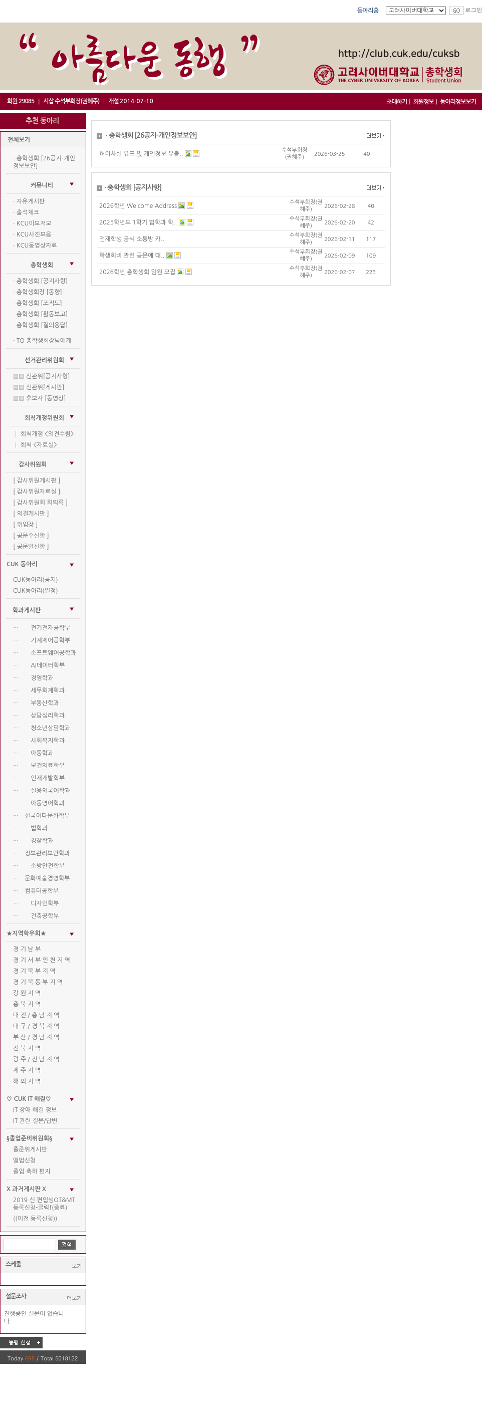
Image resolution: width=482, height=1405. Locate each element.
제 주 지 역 (27, 1070)
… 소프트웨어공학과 (44, 653)
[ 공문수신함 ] (31, 536)
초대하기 (396, 102)
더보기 (74, 1298)
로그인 (473, 11)
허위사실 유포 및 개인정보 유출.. (141, 154)
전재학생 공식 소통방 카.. (131, 239)
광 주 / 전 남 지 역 (36, 1059)
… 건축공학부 (36, 916)
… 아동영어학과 (39, 803)
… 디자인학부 (36, 903)
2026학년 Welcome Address (138, 206)
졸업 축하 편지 (31, 1171)
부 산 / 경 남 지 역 (36, 1037)
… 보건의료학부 (39, 766)
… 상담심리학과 (39, 716)
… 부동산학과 (36, 703)
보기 (77, 1266)
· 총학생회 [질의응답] (40, 325)
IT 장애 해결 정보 (35, 1110)
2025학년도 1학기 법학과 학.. (138, 222)
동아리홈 (368, 11)
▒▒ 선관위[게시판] (38, 387)
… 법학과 (30, 828)
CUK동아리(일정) (35, 591)
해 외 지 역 (27, 1081)
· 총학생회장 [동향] (37, 292)
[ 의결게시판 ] (31, 514)
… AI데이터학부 (39, 665)
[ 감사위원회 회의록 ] (40, 503)
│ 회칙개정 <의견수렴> (43, 434)
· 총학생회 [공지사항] (40, 281)
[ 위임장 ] (25, 525)
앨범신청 (24, 1160)
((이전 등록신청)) (35, 1219)
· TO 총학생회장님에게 (42, 341)
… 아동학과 (33, 753)
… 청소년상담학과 (41, 728)
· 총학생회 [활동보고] (40, 314)
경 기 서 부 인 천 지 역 (41, 960)
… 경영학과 (33, 678)
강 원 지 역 (27, 993)
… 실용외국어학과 (41, 791)
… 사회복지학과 (39, 741)
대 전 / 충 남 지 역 (36, 1015)
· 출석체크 (26, 212)
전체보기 (19, 140)
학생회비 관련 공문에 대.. (131, 256)
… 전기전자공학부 (41, 628)
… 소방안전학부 (39, 866)
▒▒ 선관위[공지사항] (41, 376)
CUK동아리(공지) (35, 580)
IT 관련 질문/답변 (35, 1121)
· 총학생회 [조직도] (37, 303)
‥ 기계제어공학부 (41, 640)
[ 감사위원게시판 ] (36, 481)
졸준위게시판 (30, 1149)
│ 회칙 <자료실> (35, 445)
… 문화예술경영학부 (41, 878)
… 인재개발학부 (39, 778)
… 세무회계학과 (39, 690)
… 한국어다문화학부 (41, 816)
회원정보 (423, 102)
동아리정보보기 (458, 102)
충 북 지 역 (27, 1004)
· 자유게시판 (29, 201)
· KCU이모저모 (32, 223)
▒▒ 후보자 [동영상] (39, 398)
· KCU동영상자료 (35, 246)
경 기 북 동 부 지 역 (38, 982)
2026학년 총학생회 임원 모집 (137, 272)
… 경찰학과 (33, 841)
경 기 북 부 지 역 (34, 971)
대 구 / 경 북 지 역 (36, 1026)
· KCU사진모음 (32, 234)
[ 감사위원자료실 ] (36, 492)
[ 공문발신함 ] (31, 547)
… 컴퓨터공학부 (36, 891)
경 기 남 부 (27, 949)
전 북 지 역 (27, 1048)
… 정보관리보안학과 (41, 853)
